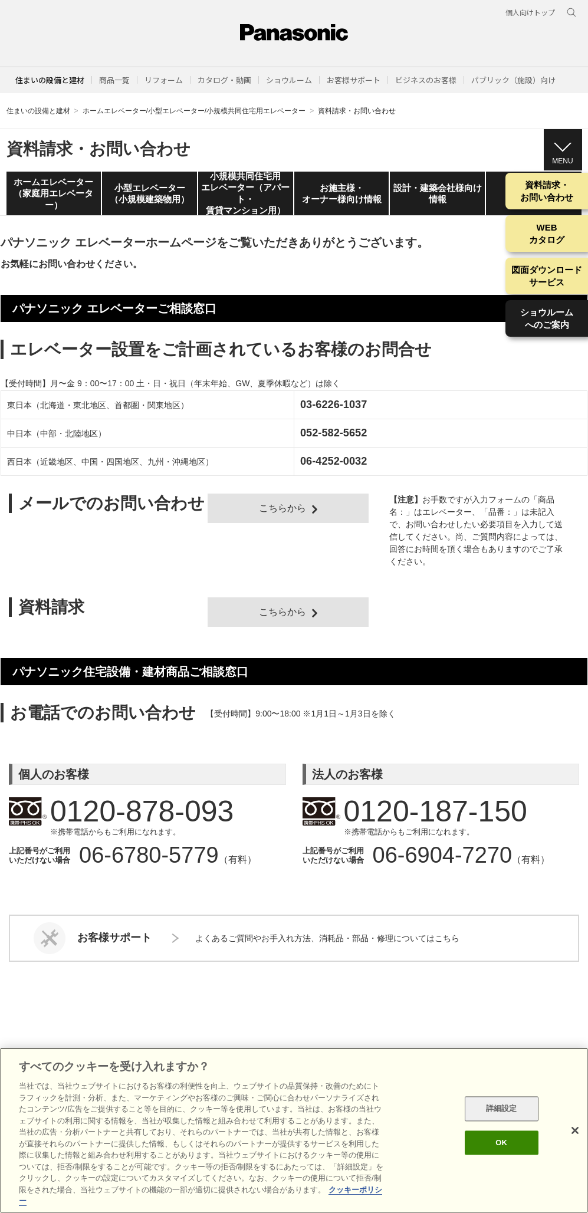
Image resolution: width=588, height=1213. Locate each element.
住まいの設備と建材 (49, 80)
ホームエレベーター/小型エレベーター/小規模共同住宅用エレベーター (194, 111)
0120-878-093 (134, 811)
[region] (294, 1130)
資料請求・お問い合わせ (546, 191)
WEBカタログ (546, 233)
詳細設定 (501, 1108)
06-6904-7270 (443, 855)
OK (501, 1142)
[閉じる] (575, 1130)
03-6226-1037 (333, 404)
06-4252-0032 (333, 461)
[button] (114, 80)
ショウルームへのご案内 (546, 318)
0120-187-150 (428, 811)
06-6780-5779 (149, 855)
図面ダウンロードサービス (546, 276)
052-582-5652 (333, 433)
